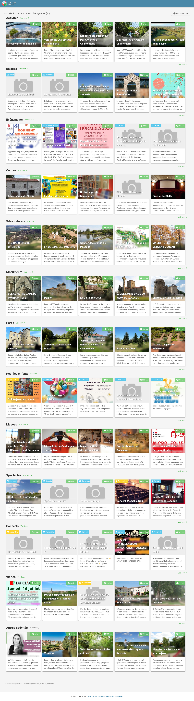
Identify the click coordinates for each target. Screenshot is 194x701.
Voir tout (25, 18)
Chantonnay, (27, 683)
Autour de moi (180, 13)
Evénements (14, 119)
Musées (11, 424)
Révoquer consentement (114, 696)
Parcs (10, 323)
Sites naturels (15, 221)
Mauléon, (43, 683)
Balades (11, 69)
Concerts (12, 526)
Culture (11, 170)
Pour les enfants (17, 373)
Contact (89, 696)
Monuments (14, 272)
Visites (11, 577)
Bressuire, (36, 683)
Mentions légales (99, 696)
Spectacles (13, 475)
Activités (12, 18)
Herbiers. (50, 683)
